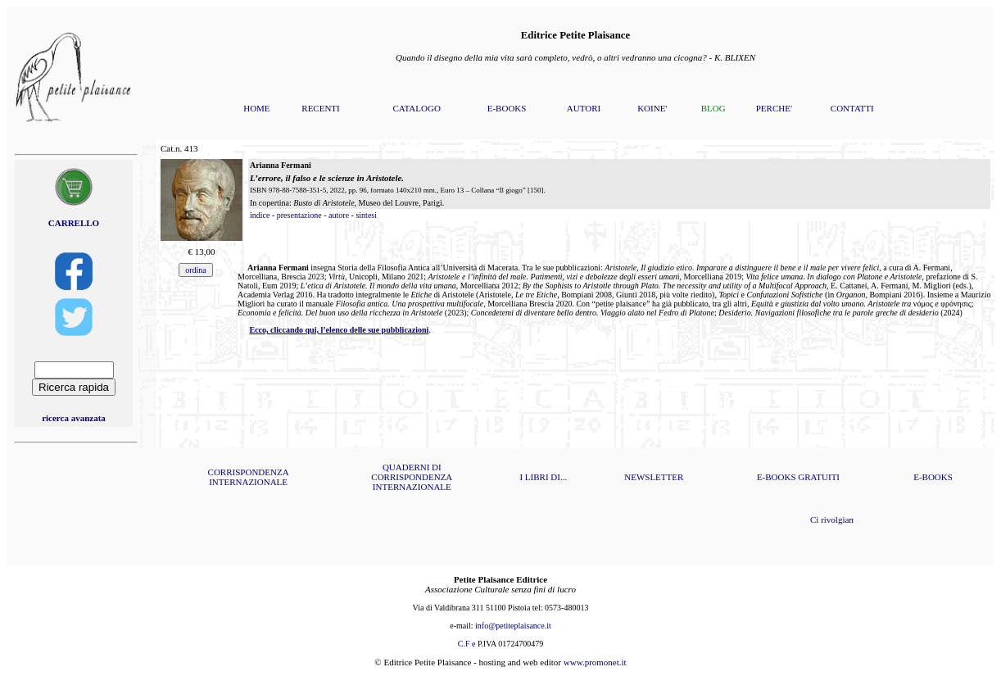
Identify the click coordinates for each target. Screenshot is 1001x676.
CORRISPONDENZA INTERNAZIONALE (248, 477)
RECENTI (320, 108)
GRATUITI (819, 477)
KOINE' (652, 108)
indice (260, 215)
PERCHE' (774, 108)
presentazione (299, 215)
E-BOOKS (507, 108)
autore (338, 215)
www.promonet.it (595, 662)
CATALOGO (416, 108)
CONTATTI (852, 108)
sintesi (366, 215)
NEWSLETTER (653, 477)
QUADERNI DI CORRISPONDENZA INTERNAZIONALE (411, 477)
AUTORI (583, 108)
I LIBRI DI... (543, 477)
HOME (256, 108)
